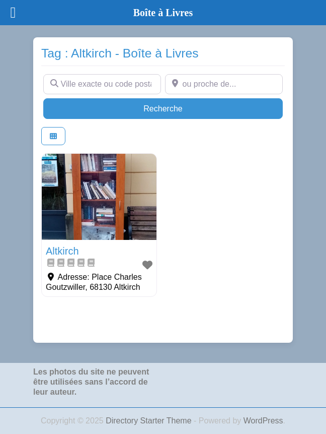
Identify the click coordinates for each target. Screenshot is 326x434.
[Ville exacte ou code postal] (102, 84)
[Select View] (53, 136)
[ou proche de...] (224, 84)
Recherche (182, 107)
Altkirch (62, 251)
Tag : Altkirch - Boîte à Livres (120, 53)
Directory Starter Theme (150, 420)
